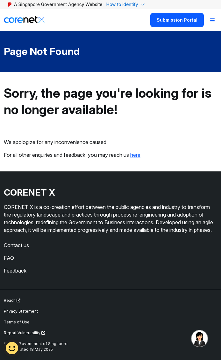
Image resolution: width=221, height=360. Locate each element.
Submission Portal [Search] (177, 20)
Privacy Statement (21, 311)
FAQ (9, 258)
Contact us (16, 245)
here (135, 155)
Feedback (15, 270)
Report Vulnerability (24, 332)
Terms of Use (17, 322)
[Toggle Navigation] (212, 20)
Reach (12, 300)
